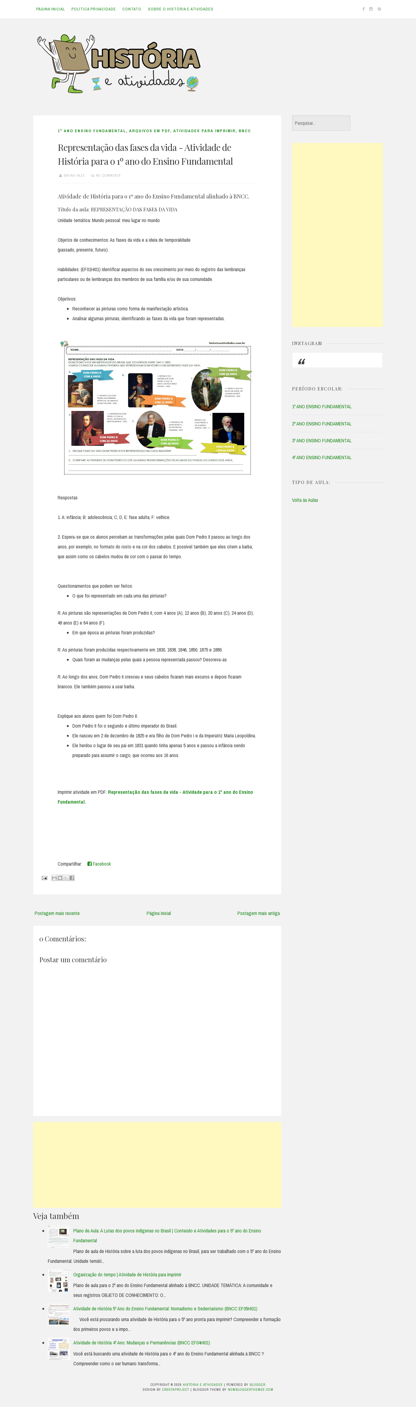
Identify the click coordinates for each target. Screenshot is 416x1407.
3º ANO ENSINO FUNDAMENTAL (322, 440)
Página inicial (50, 9)
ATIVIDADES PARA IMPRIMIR (204, 130)
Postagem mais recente (57, 913)
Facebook (99, 863)
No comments (108, 175)
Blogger (257, 1384)
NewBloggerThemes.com (250, 1389)
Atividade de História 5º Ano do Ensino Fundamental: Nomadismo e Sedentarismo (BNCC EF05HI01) (165, 1308)
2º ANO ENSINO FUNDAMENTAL (322, 423)
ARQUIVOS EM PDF (149, 130)
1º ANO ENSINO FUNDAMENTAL (92, 130)
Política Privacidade (93, 9)
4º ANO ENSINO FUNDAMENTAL (322, 457)
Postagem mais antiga (258, 913)
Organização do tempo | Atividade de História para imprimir (127, 1274)
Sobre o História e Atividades (181, 9)
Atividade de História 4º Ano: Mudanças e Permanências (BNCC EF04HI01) (141, 1342)
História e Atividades (203, 1384)
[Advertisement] (157, 1165)
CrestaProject (175, 1389)
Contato (131, 9)
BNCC (245, 130)
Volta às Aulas (305, 500)
